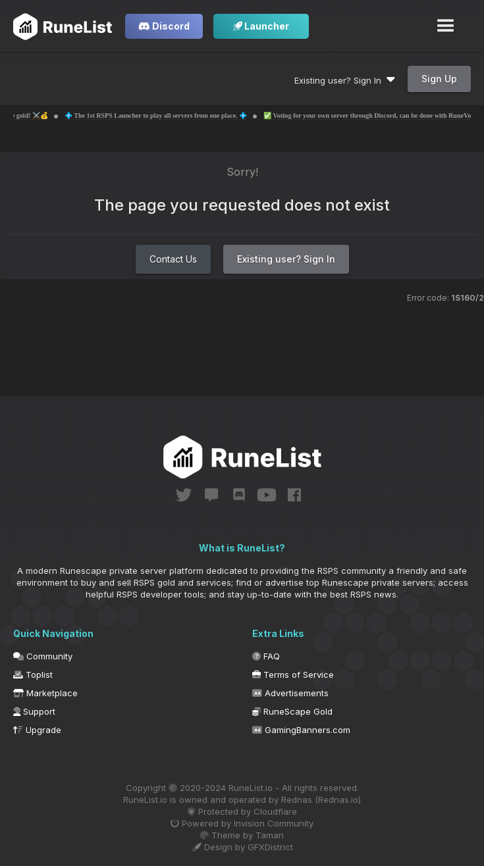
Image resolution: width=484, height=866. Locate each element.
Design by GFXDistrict (242, 847)
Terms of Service (293, 674)
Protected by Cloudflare (242, 811)
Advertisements (290, 693)
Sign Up (439, 78)
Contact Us (173, 259)
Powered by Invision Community (242, 823)
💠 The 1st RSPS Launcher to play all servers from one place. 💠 (175, 115)
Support (34, 711)
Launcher (261, 26)
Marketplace (45, 693)
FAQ (266, 656)
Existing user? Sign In (344, 80)
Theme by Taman (242, 835)
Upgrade (37, 730)
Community (42, 656)
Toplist (33, 674)
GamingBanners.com (301, 730)
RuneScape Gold (292, 711)
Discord (164, 26)
